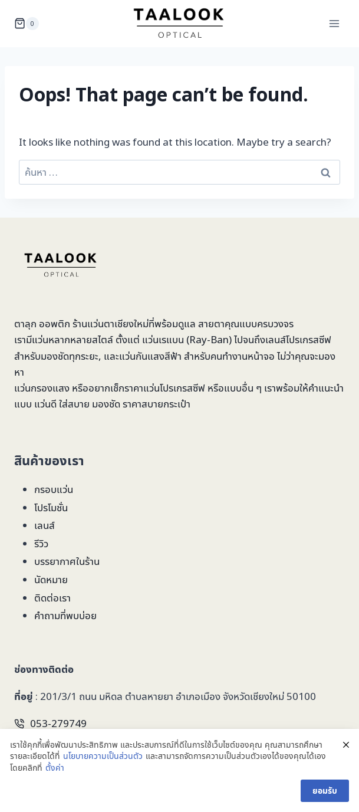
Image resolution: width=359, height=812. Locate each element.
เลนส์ (44, 525)
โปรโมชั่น (51, 507)
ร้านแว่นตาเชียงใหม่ (111, 323)
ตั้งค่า (54, 767)
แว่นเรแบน (163, 339)
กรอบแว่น (53, 489)
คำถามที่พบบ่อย (65, 615)
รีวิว (41, 543)
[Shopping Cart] (26, 23)
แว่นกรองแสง (42, 388)
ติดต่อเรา (52, 597)
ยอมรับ (324, 790)
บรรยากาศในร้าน (67, 561)
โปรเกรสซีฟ (308, 339)
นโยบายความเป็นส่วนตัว (103, 756)
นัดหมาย (51, 579)
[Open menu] (334, 23)
